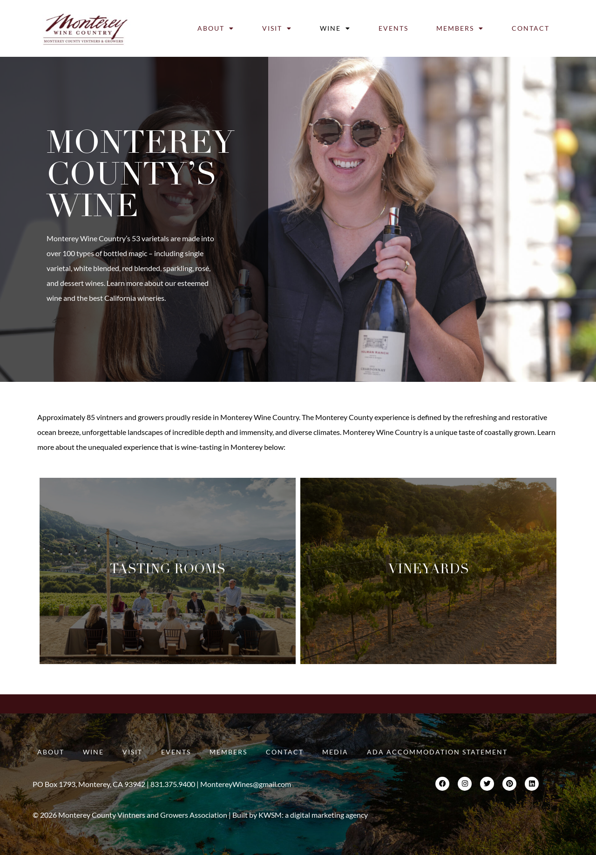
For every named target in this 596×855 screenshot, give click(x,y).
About (215, 28)
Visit (277, 28)
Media (335, 752)
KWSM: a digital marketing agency (313, 814)
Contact (530, 28)
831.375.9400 (172, 784)
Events (393, 28)
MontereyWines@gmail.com (245, 784)
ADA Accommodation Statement (437, 752)
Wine (335, 28)
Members (460, 28)
